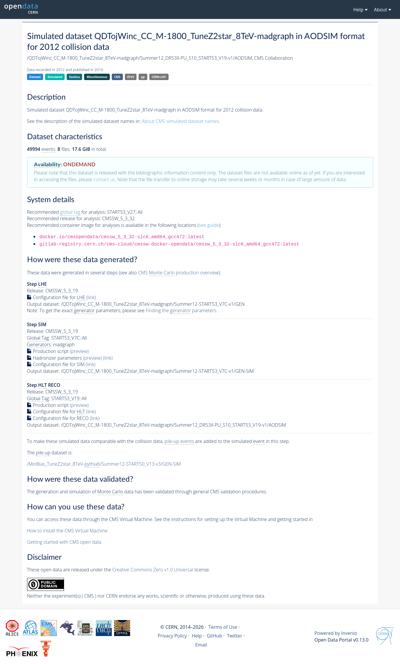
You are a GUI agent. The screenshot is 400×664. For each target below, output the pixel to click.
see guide (209, 225)
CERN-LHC (159, 77)
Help (197, 636)
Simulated (55, 77)
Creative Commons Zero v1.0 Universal (153, 569)
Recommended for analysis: (66, 212)
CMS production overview (178, 272)
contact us (104, 179)
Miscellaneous (97, 77)
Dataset (35, 77)
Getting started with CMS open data (64, 542)
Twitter (234, 636)
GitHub (214, 636)
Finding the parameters (181, 310)
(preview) (79, 351)
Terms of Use (222, 627)
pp (143, 77)
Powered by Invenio (335, 633)
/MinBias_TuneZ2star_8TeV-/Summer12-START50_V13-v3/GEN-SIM (104, 464)
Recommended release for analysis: (64, 218)
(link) (91, 297)
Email (201, 645)
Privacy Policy (172, 636)
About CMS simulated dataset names (180, 121)
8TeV (130, 77)
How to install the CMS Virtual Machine (67, 530)
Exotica (74, 77)
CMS (117, 77)
